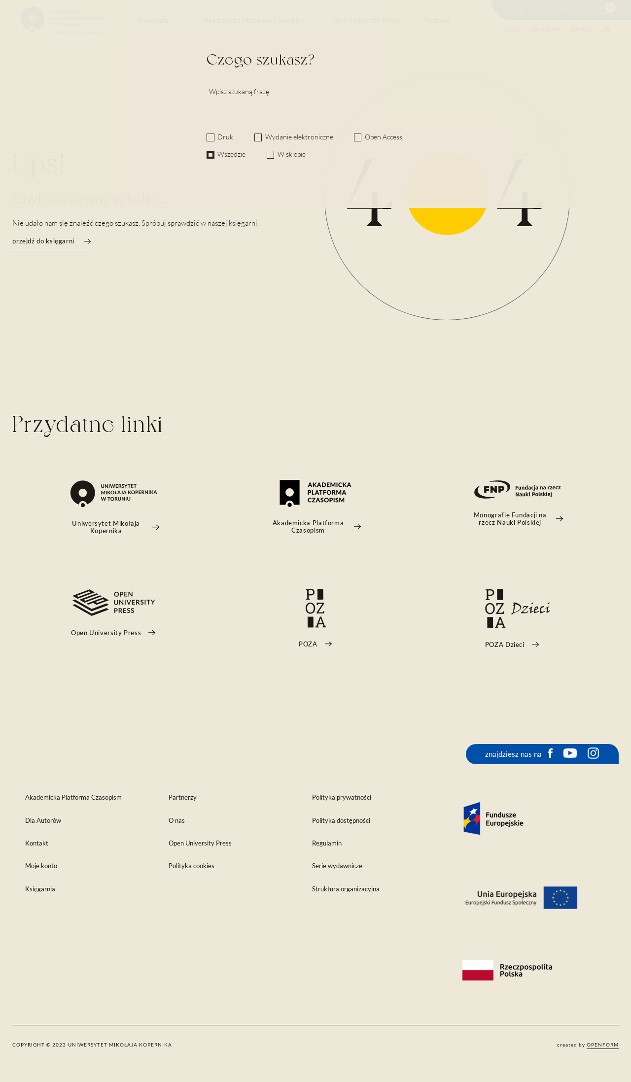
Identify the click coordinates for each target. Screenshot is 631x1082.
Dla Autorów (43, 820)
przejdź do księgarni (51, 241)
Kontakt (582, 29)
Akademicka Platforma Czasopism (255, 21)
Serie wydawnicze (337, 866)
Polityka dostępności (341, 820)
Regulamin (327, 843)
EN (606, 29)
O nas (512, 29)
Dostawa (436, 21)
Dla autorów (545, 29)
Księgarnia (153, 21)
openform (603, 1045)
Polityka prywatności (341, 797)
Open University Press (364, 21)
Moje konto (41, 866)
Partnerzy (183, 797)
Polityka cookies (191, 866)
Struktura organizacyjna (346, 889)
